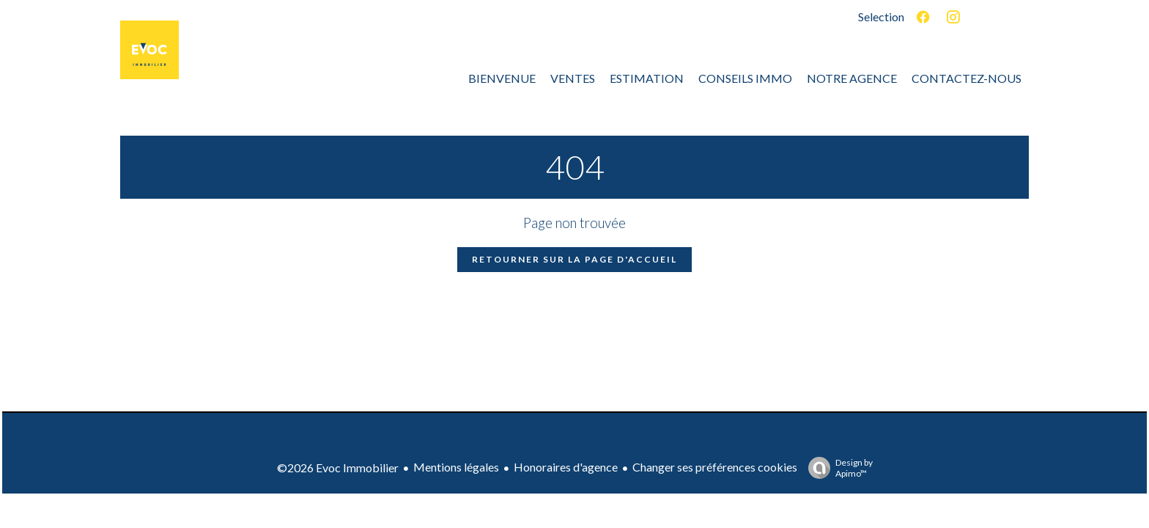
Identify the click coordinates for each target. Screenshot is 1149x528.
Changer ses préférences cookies (714, 467)
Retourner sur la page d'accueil (574, 259)
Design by (837, 468)
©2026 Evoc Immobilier (338, 467)
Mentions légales (456, 467)
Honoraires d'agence (566, 467)
